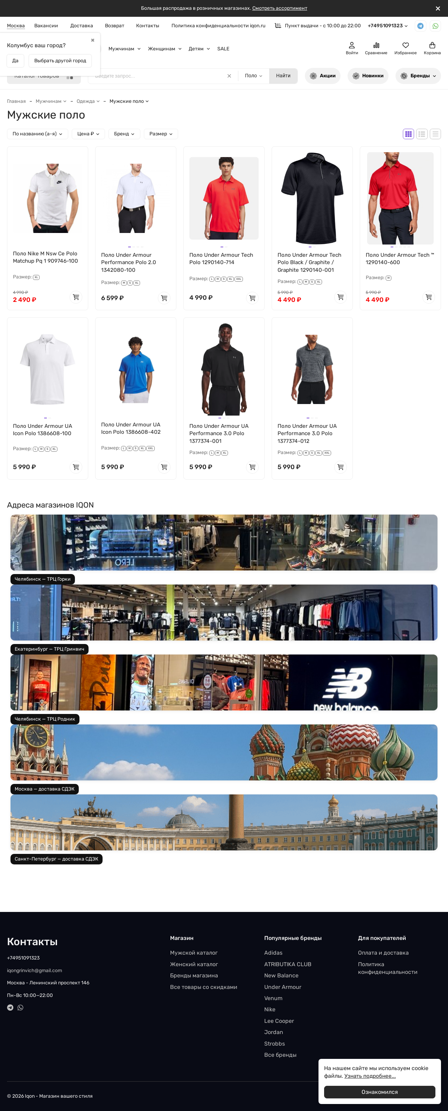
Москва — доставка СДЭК (45, 791)
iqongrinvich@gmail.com (34, 971)
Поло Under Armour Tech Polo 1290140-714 (222, 259)
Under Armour (282, 987)
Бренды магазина (194, 975)
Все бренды (280, 1055)
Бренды (418, 76)
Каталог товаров (44, 76)
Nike (269, 1009)
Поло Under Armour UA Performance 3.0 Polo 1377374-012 (308, 435)
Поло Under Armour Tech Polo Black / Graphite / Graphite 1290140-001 (310, 263)
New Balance (281, 975)
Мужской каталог (194, 952)
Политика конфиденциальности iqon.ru (218, 26)
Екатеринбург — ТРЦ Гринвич (49, 651)
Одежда (88, 101)
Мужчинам (124, 49)
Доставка (81, 26)
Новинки (368, 76)
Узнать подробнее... (371, 1076)
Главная (16, 101)
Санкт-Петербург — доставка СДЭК (56, 861)
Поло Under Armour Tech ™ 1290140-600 (398, 259)
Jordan (273, 1032)
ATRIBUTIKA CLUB (288, 964)
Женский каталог (194, 964)
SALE (223, 49)
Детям (199, 49)
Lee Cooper (279, 1021)
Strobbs (274, 1043)
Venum (273, 998)
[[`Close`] (438, 8)
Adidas (273, 952)
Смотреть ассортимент (279, 8)
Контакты (147, 26)
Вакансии (46, 26)
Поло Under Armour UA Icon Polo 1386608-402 (132, 429)
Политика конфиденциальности (388, 968)
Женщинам (165, 49)
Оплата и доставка (383, 952)
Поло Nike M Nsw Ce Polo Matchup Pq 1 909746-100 (47, 257)
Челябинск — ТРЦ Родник (45, 721)
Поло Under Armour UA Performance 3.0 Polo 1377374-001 (219, 435)
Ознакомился (380, 1092)
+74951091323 (388, 26)
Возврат (114, 26)
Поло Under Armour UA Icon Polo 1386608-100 (43, 431)
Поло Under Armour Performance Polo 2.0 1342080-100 (129, 263)
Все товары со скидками (203, 987)
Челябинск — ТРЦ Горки (43, 581)
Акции (323, 76)
